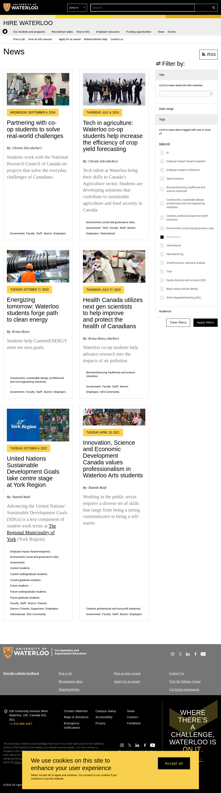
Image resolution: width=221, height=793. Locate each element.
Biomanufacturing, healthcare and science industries (185, 189)
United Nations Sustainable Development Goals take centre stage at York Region (33, 471)
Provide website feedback (21, 673)
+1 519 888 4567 (20, 723)
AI (167, 152)
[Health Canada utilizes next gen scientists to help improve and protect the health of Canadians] (114, 266)
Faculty (30, 233)
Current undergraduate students (28, 574)
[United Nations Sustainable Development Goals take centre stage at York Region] (38, 425)
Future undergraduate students (28, 591)
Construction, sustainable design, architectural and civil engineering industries (185, 203)
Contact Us (176, 673)
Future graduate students (24, 597)
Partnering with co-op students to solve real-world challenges (35, 129)
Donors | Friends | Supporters (27, 608)
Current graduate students (25, 580)
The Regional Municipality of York (31, 532)
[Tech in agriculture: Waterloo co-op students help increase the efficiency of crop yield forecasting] (114, 89)
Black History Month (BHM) (182, 288)
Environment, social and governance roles (190, 228)
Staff (39, 233)
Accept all (174, 763)
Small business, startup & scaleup (185, 262)
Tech (169, 271)
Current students (20, 568)
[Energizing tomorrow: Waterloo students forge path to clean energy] (38, 266)
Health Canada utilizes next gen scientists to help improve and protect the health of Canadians (113, 313)
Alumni (48, 233)
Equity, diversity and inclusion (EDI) (186, 280)
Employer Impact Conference (183, 169)
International (173, 245)
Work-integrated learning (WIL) (183, 297)
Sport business (175, 178)
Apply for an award (127, 681)
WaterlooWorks (69, 689)
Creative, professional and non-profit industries (187, 217)
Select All (164, 143)
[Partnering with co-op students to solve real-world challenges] (38, 89)
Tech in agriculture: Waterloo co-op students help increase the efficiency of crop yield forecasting (113, 136)
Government (173, 236)
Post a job (65, 673)
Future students (19, 585)
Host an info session (127, 673)
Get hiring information (184, 689)
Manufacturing (174, 254)
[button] (183, 7)
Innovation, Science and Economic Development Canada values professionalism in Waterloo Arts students (113, 459)
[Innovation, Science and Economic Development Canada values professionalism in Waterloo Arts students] (114, 417)
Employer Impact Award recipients (186, 161)
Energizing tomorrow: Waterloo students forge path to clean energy (33, 309)
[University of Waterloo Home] (21, 7)
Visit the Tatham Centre (185, 681)
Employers (59, 233)
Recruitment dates (71, 681)
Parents (42, 603)
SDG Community (109, 391)
